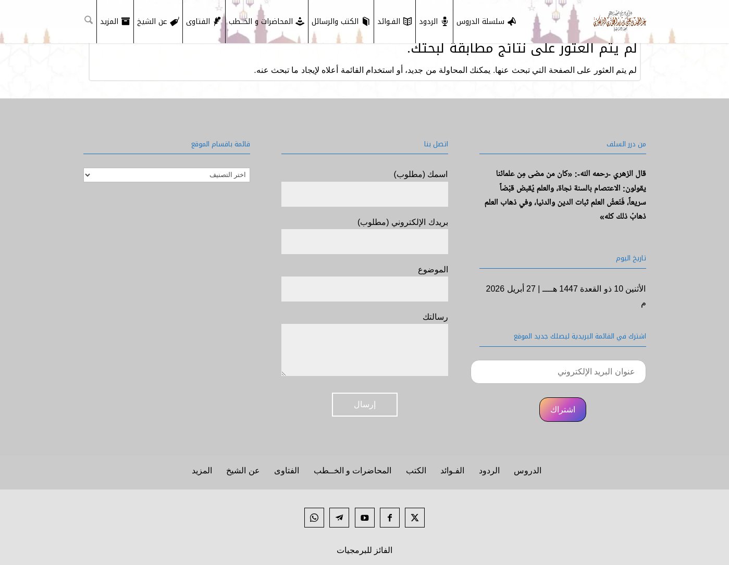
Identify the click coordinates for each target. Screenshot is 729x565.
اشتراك (562, 409)
